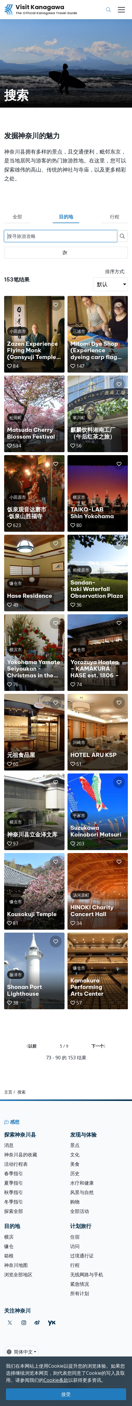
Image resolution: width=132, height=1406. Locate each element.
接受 (66, 1394)
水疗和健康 (82, 1183)
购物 (75, 1201)
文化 (75, 1154)
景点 (75, 1145)
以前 (32, 1046)
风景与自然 (82, 1192)
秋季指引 (13, 1192)
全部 (17, 216)
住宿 (75, 1237)
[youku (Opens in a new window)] (52, 1322)
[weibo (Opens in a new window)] (37, 1322)
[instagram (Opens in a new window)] (24, 1322)
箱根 (9, 1255)
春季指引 (13, 1173)
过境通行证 (82, 1255)
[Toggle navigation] (121, 10)
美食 (75, 1164)
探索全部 (13, 1211)
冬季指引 (13, 1201)
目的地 (66, 216)
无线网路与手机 (86, 1274)
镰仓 (9, 1246)
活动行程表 (16, 1164)
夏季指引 (13, 1183)
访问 (75, 1246)
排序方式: (115, 271)
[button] (56, 305)
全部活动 (79, 1211)
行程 (114, 216)
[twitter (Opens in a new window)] (10, 1322)
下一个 (98, 1046)
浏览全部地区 (18, 1274)
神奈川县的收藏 (20, 1154)
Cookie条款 (56, 1380)
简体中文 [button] (20, 1352)
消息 (9, 1145)
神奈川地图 (16, 1265)
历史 (75, 1173)
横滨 (9, 1237)
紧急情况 (79, 1284)
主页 (8, 1092)
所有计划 (79, 1293)
